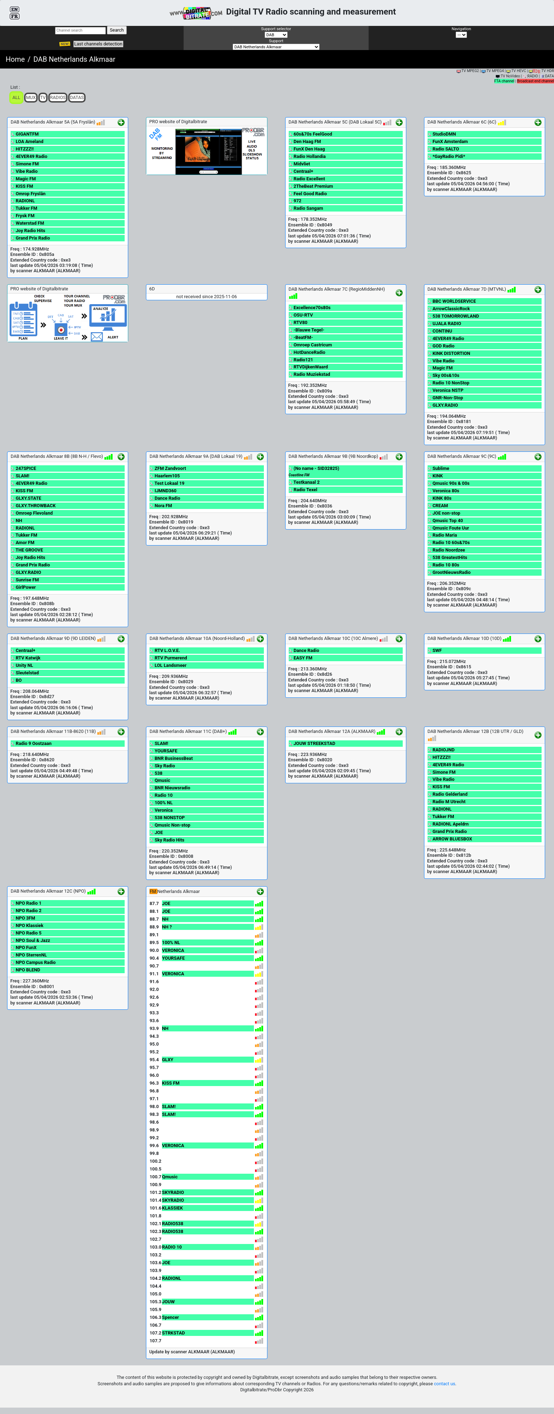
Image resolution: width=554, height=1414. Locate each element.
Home (15, 59)
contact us (444, 1383)
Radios (58, 97)
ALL (16, 97)
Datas (77, 97)
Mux (31, 97)
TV (43, 97)
